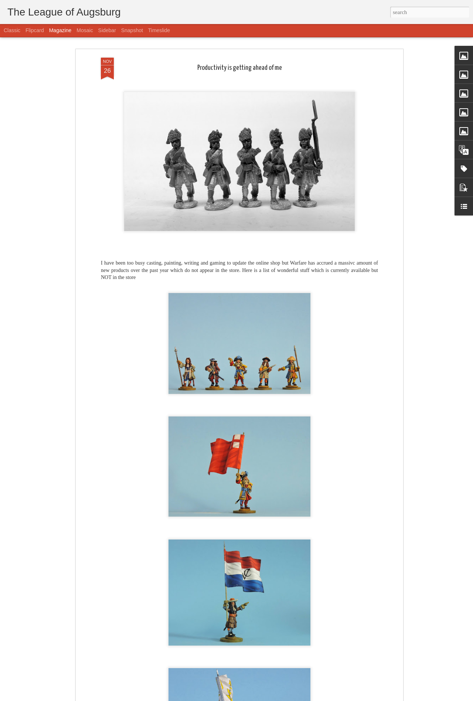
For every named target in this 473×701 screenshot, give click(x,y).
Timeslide (159, 30)
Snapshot (132, 30)
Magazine (60, 30)
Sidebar (107, 30)
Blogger (270, 697)
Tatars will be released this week (195, 692)
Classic (12, 30)
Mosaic (84, 30)
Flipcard (34, 30)
